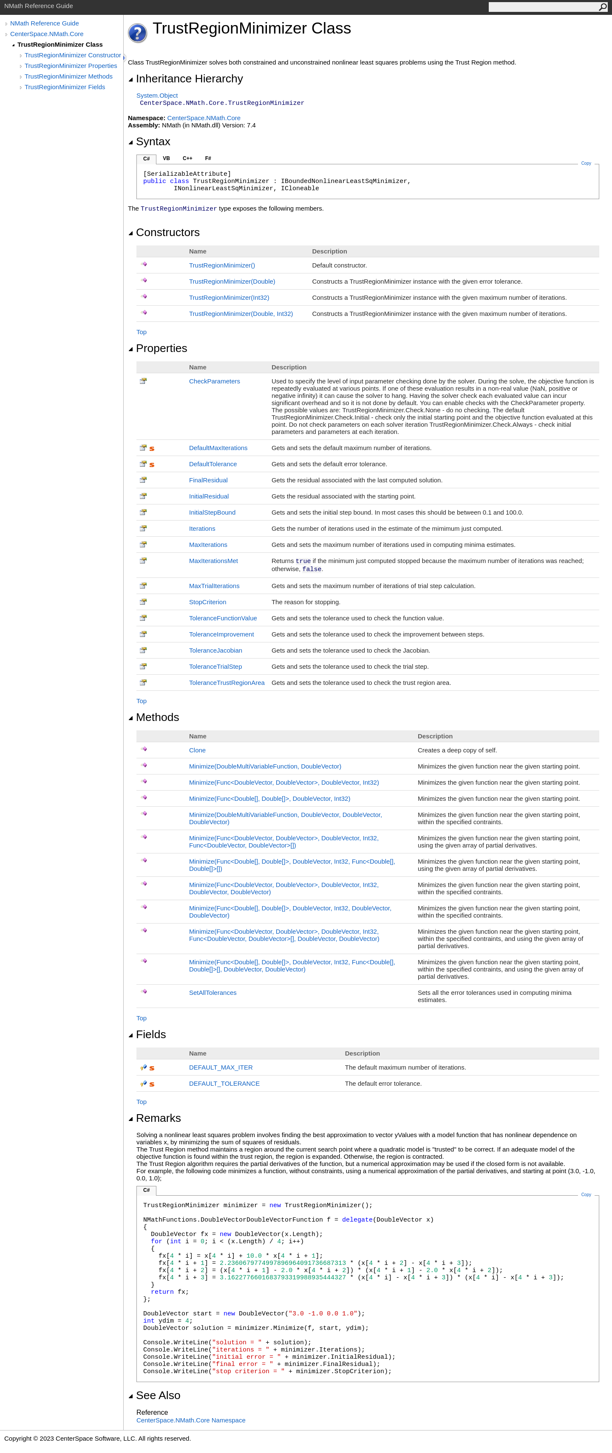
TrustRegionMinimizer (222, 265)
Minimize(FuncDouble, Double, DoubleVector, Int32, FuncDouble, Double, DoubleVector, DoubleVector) (292, 965)
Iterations (202, 528)
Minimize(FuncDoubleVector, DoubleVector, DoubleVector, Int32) (284, 782)
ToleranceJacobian (215, 650)
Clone (197, 750)
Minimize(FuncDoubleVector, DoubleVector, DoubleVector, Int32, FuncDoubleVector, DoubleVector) (284, 841)
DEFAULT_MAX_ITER (221, 1067)
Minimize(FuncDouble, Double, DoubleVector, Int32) (269, 798)
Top (141, 331)
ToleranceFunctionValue (223, 618)
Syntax (149, 141)
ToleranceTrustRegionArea (227, 682)
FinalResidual (208, 480)
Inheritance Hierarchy (185, 78)
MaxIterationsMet (213, 560)
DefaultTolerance (213, 463)
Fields (147, 1034)
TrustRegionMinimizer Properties (71, 65)
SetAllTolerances (213, 992)
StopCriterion (208, 601)
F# (208, 158)
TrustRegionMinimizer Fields (65, 86)
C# (146, 159)
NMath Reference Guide (44, 23)
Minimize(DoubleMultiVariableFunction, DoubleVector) (265, 766)
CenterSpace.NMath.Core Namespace (191, 1420)
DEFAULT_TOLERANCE (224, 1083)
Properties (157, 348)
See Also (154, 1395)
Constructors (164, 232)
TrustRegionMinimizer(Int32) (229, 297)
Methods (153, 717)
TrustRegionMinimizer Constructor (73, 55)
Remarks (154, 1118)
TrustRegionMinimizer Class (60, 44)
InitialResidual (209, 496)
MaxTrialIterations (214, 585)
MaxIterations (208, 544)
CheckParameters (214, 381)
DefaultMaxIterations (218, 447)
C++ (188, 158)
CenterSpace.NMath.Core (47, 33)
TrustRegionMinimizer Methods (69, 76)
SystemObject (157, 95)
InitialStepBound (212, 512)
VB (166, 158)
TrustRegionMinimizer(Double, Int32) (241, 313)
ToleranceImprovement (221, 634)
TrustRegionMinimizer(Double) (232, 281)
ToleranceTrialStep (215, 666)
